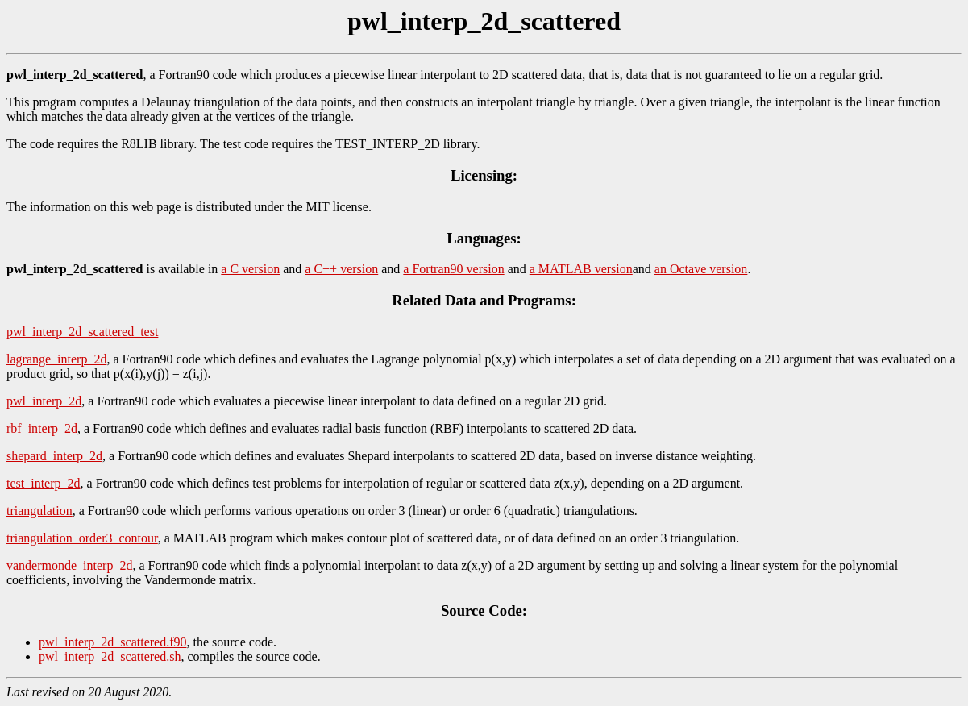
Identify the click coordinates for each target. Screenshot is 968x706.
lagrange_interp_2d (56, 359)
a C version (250, 269)
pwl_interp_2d (43, 401)
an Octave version (701, 269)
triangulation (39, 510)
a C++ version (341, 269)
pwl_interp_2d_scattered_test (82, 331)
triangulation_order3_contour (82, 538)
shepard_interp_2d (54, 456)
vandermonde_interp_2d (69, 565)
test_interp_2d (43, 483)
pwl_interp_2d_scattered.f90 (113, 642)
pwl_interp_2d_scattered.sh (110, 656)
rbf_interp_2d (41, 428)
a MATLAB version (581, 269)
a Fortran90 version (453, 269)
